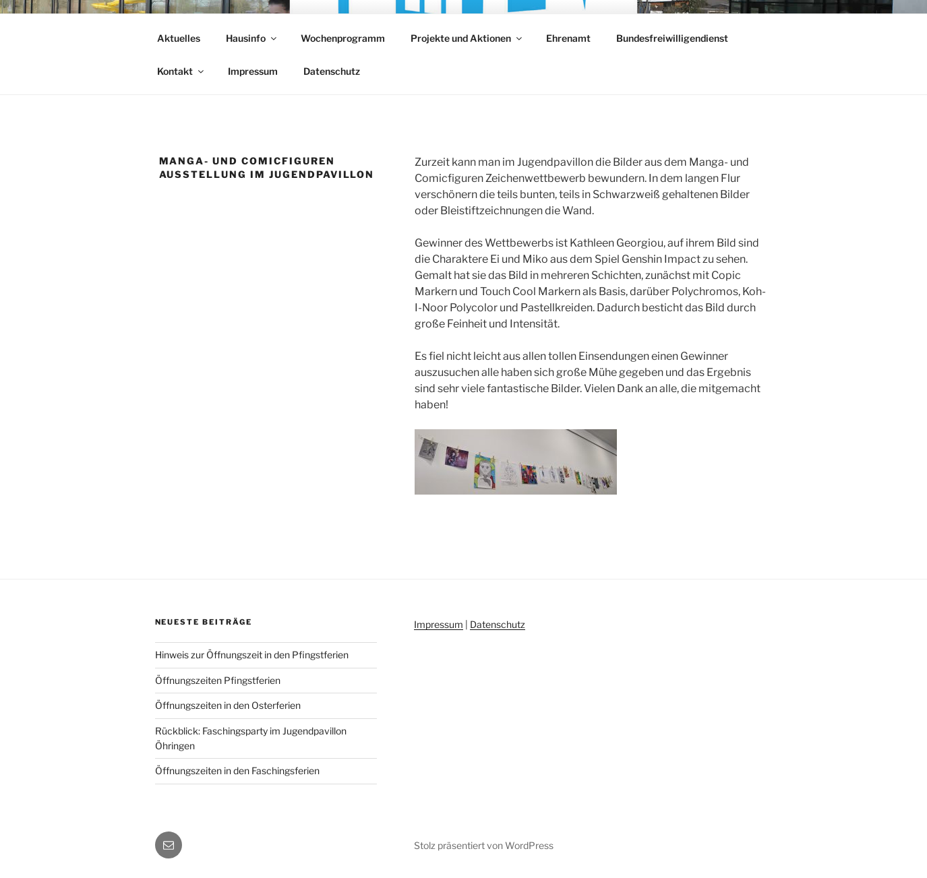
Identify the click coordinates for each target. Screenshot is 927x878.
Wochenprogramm (343, 38)
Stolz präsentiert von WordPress (484, 845)
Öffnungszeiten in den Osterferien (228, 705)
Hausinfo (252, 38)
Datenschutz (331, 71)
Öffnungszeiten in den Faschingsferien (237, 770)
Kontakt (181, 71)
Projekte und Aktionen (467, 38)
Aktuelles (178, 38)
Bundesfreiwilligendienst (672, 38)
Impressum (253, 71)
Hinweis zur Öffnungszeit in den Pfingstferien (252, 654)
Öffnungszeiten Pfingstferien (217, 680)
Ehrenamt (568, 38)
